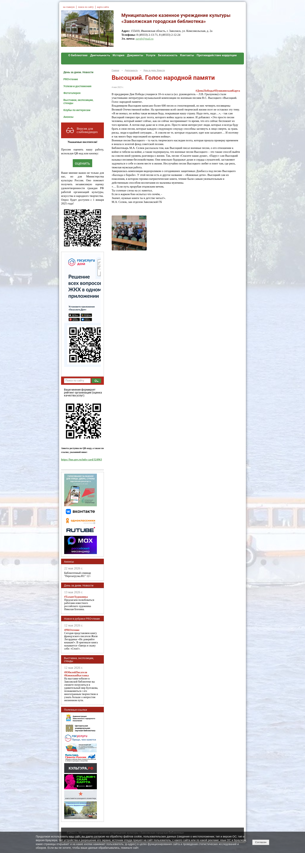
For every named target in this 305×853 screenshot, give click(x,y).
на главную (69, 7)
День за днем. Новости (78, 72)
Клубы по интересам (76, 110)
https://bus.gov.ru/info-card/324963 (81, 459)
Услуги (150, 55)
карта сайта (103, 7)
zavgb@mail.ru (144, 38)
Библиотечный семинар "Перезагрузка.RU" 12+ (77, 575)
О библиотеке (78, 55)
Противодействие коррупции (217, 55)
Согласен (260, 842)
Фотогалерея (72, 93)
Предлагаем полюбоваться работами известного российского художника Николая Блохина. (79, 603)
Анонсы (68, 116)
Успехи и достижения (77, 86)
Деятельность (100, 55)
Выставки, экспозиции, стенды (78, 101)
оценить (82, 163)
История (118, 55)
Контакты (187, 55)
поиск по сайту (86, 7)
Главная (115, 70)
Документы (135, 55)
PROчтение (70, 79)
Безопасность (167, 55)
